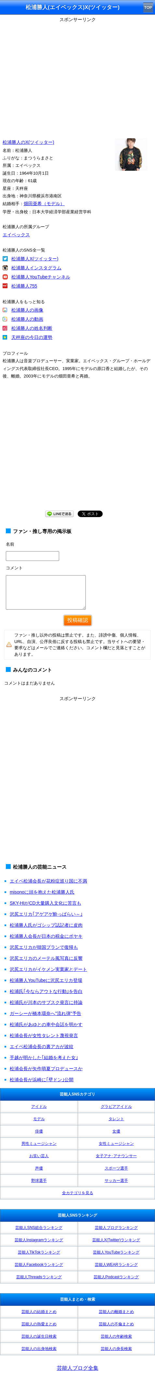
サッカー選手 (116, 1180)
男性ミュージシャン (39, 1143)
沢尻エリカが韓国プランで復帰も (44, 947)
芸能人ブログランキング (116, 1227)
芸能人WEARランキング (116, 1264)
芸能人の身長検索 (116, 1348)
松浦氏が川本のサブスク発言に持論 (46, 1002)
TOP (148, 7)
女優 (116, 1131)
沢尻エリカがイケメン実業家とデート (48, 969)
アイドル (39, 1106)
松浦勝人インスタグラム (36, 267)
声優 (39, 1168)
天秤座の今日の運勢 (31, 337)
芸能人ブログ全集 (77, 1368)
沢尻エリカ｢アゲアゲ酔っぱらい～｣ (46, 914)
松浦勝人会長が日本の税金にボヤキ (46, 936)
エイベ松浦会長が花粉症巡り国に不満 (48, 881)
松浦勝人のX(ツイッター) (28, 142)
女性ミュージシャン (116, 1143)
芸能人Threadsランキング (39, 1277)
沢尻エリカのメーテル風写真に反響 (46, 958)
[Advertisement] (77, 780)
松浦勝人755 (24, 286)
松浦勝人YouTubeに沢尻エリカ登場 (46, 980)
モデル (39, 1119)
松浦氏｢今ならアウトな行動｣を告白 (46, 991)
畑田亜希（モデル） (44, 203)
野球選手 (39, 1180)
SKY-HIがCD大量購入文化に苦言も (45, 903)
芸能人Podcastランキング (116, 1277)
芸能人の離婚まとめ (116, 1311)
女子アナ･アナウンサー (116, 1156)
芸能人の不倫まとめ (116, 1324)
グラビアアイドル (116, 1106)
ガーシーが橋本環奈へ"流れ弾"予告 (45, 1013)
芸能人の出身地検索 (39, 1348)
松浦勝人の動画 (27, 319)
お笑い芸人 (39, 1156)
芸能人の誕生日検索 (39, 1336)
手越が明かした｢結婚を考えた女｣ (44, 1057)
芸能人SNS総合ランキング (38, 1227)
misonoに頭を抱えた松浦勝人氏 (42, 892)
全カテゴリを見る (77, 1193)
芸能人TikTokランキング (39, 1252)
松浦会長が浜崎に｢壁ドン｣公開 (41, 1079)
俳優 (39, 1131)
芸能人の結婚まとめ (39, 1311)
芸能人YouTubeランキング (116, 1252)
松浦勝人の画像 (27, 310)
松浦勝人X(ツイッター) (34, 258)
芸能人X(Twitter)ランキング (116, 1240)
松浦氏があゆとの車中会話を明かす (46, 1024)
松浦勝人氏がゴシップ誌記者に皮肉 (46, 925)
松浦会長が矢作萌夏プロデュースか (46, 1068)
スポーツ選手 (116, 1168)
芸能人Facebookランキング (39, 1264)
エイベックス (16, 234)
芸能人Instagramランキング (39, 1240)
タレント (116, 1119)
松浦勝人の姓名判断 (31, 328)
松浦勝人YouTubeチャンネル (40, 276)
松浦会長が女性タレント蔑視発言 (44, 1035)
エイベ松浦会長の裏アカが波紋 (41, 1046)
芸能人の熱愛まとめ (39, 1324)
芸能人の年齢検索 (116, 1336)
